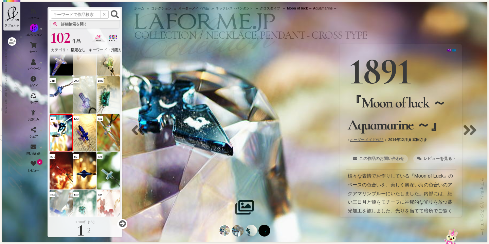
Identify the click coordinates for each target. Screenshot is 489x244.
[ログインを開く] (12, 41)
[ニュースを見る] (34, 15)
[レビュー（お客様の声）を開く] (34, 167)
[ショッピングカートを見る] (34, 49)
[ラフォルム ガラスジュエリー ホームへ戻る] (11, 15)
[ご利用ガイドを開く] (34, 83)
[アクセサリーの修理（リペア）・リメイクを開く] (34, 100)
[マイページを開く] (34, 66)
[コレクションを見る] (34, 32)
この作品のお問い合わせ (381, 159)
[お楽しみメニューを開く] (34, 116)
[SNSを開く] (34, 133)
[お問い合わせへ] (451, 236)
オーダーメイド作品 (366, 140)
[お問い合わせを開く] (34, 150)
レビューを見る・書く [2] (446, 159)
